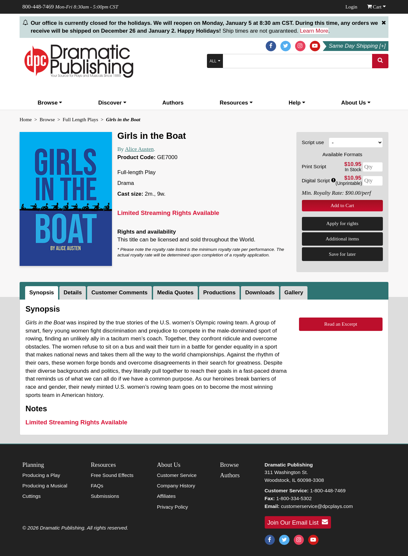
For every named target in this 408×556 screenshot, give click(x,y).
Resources (236, 103)
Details (73, 292)
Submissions (105, 496)
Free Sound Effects (112, 475)
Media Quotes (175, 292)
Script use (313, 142)
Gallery (293, 292)
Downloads (260, 292)
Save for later (342, 254)
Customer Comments (119, 292)
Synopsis (41, 292)
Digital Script (319, 180)
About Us (355, 103)
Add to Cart (342, 205)
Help (297, 103)
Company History (176, 485)
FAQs (97, 485)
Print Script (314, 166)
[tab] (42, 293)
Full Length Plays (80, 119)
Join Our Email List (297, 522)
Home (26, 119)
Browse (50, 103)
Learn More (314, 31)
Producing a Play (41, 475)
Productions (219, 292)
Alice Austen (139, 149)
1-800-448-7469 (328, 490)
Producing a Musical (45, 485)
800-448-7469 (38, 7)
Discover (112, 103)
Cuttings (32, 496)
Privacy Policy (172, 507)
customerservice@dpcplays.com (317, 506)
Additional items (342, 238)
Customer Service (177, 475)
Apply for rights (342, 223)
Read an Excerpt (340, 324)
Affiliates (166, 496)
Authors (172, 103)
